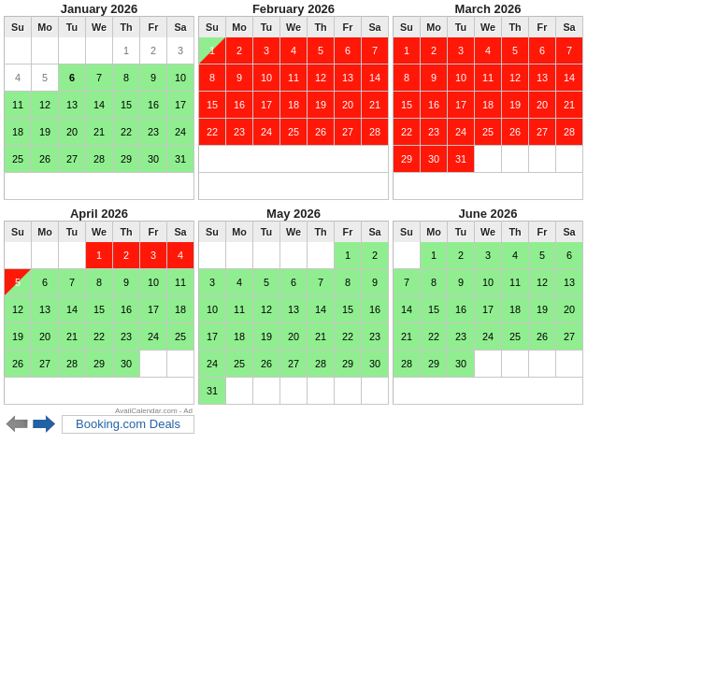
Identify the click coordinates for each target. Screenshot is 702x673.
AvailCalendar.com (146, 411)
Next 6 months (44, 424)
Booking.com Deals (128, 424)
